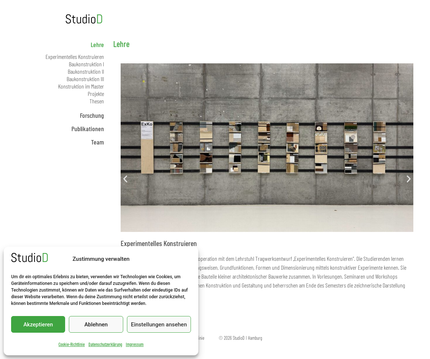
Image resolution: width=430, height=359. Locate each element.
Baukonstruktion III (85, 78)
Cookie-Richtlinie (71, 344)
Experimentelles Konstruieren (75, 56)
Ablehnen (96, 324)
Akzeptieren (38, 324)
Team (97, 142)
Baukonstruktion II (86, 71)
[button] (125, 179)
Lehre (97, 44)
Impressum (135, 344)
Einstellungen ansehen (159, 324)
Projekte (96, 93)
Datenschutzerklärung (105, 344)
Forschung (92, 115)
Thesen (97, 100)
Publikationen (87, 128)
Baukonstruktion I (86, 63)
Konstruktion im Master (81, 86)
